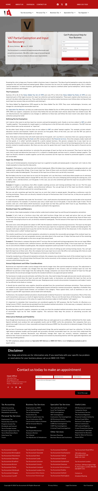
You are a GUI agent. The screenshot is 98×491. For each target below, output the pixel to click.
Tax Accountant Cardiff (9, 476)
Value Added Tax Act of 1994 (33, 95)
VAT (82, 122)
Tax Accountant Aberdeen (10, 458)
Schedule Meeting (81, 476)
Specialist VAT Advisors (41, 341)
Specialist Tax (69, 12)
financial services (60, 139)
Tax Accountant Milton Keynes (35, 473)
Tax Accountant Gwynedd (34, 453)
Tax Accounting (27, 12)
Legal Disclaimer (71, 485)
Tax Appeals (83, 12)
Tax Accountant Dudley (58, 470)
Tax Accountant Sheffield (59, 450)
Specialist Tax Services (60, 404)
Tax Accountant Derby (9, 467)
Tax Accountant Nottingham (60, 476)
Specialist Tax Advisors (17, 109)
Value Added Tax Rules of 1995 (74, 95)
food (31, 139)
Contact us (78, 473)
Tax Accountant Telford (58, 456)
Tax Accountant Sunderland (60, 461)
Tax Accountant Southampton (60, 453)
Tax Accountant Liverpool (34, 467)
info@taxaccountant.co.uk (76, 341)
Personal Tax (41, 12)
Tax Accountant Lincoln (34, 464)
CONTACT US (41, 4)
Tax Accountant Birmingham (11, 453)
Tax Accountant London (9, 450)
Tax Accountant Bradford (10, 461)
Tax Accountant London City (35, 470)
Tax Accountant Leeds (33, 458)
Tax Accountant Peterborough (35, 475)
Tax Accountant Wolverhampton (60, 467)
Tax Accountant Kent (33, 456)
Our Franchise (88, 485)
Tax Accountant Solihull (58, 473)
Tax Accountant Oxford (58, 458)
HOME (8, 4)
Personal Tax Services (11, 416)
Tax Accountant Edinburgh (10, 470)
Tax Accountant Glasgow (10, 473)
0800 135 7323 (82, 4)
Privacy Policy (53, 485)
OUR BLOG (30, 4)
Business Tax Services (35, 404)
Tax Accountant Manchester (11, 456)
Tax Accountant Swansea (59, 464)
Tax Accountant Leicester (34, 461)
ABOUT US (19, 4)
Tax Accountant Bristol (9, 464)
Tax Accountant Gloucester (35, 450)
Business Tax (55, 12)
